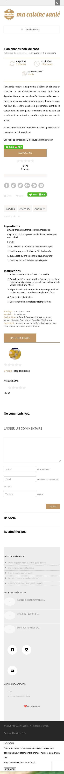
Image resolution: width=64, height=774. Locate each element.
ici (35, 762)
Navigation (32, 29)
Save (19, 195)
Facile (31, 74)
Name (43, 469)
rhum (6, 326)
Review (39, 208)
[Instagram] (27, 650)
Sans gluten (25, 320)
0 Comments (50, 53)
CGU (10, 691)
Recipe (10, 208)
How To (24, 208)
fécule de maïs (31, 323)
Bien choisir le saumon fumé (20, 573)
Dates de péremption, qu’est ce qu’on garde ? (27, 563)
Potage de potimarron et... (31, 599)
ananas (19, 323)
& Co (24, 733)
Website (40, 494)
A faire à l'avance (25, 317)
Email (8, 195)
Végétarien (46, 320)
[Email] (13, 670)
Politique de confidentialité (19, 696)
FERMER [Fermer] (10, 769)
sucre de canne (17, 326)
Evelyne (37, 53)
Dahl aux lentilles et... (28, 627)
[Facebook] (13, 650)
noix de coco (45, 323)
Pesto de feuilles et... (28, 613)
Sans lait (36, 320)
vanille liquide (32, 326)
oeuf (54, 323)
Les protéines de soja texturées (21, 568)
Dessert (15, 320)
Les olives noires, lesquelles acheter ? (23, 578)
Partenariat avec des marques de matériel (25, 583)
